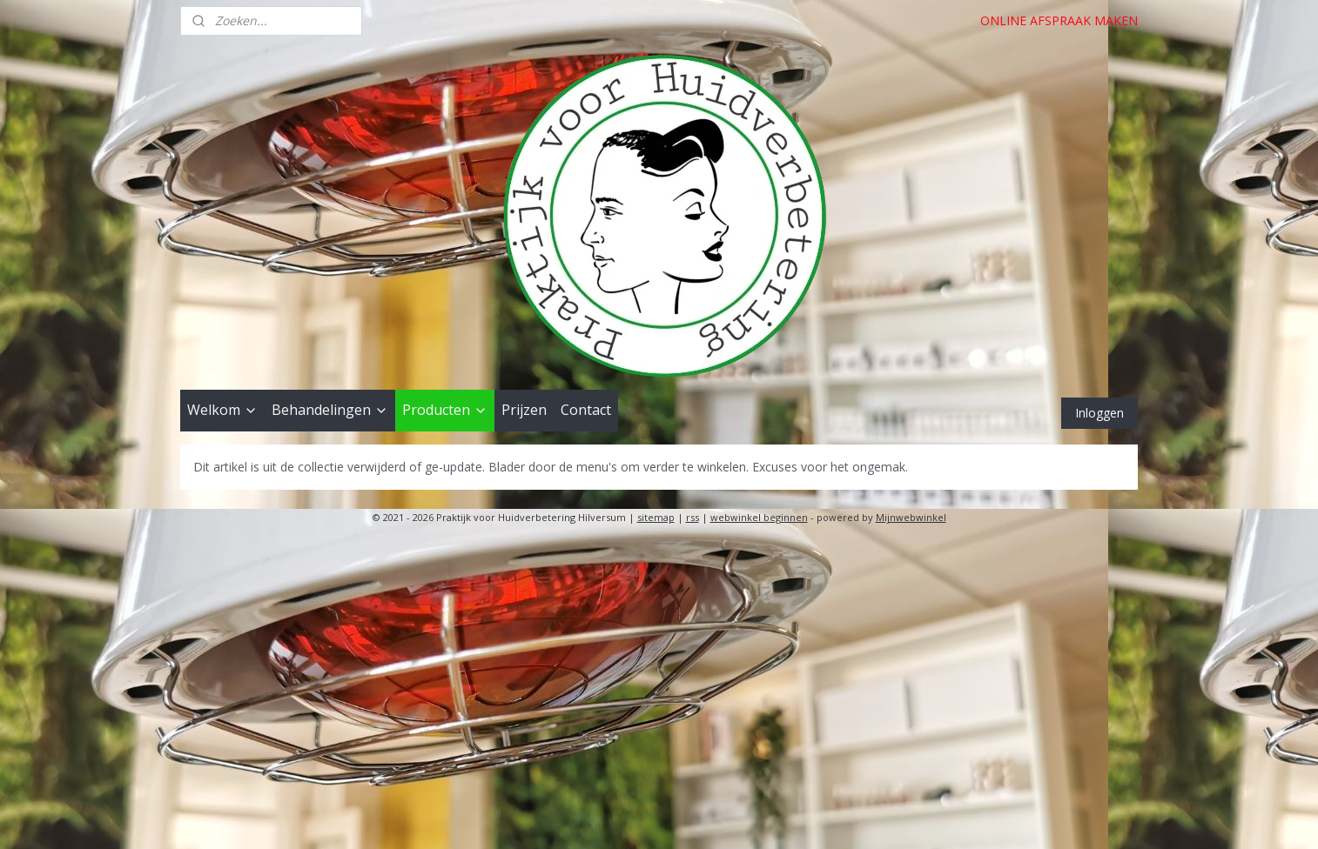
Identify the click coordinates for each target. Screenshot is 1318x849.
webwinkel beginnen (759, 517)
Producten (445, 409)
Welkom (222, 409)
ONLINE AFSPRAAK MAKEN (1059, 20)
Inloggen (1099, 412)
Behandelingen (330, 409)
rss (692, 517)
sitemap (656, 517)
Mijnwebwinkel (911, 517)
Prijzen (524, 409)
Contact (586, 409)
